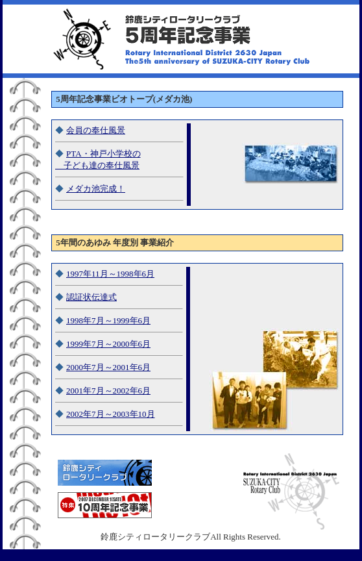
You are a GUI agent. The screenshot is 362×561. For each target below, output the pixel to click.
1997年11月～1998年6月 (110, 274)
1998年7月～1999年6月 (108, 320)
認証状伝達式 (91, 297)
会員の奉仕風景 (95, 130)
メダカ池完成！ (95, 188)
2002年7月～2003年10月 (110, 414)
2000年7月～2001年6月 (108, 367)
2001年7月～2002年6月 (108, 390)
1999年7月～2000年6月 (108, 344)
